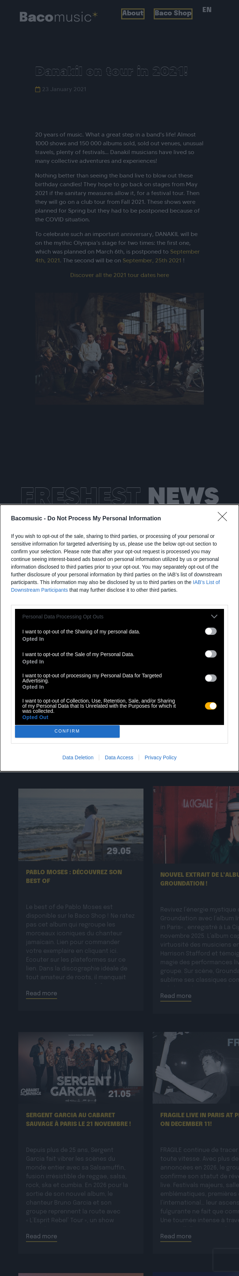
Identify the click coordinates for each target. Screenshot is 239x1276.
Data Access (119, 757)
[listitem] (119, 616)
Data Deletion (78, 757)
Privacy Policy (160, 757)
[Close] (225, 519)
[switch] (211, 631)
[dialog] (119, 638)
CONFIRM (67, 731)
